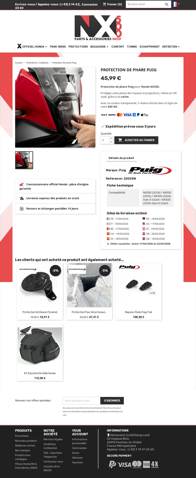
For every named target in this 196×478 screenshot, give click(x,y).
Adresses (77, 457)
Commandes (79, 448)
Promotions (22, 436)
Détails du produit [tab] (121, 158)
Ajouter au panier (136, 140)
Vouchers (77, 462)
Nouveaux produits (26, 440)
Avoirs (75, 452)
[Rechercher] (148, 4)
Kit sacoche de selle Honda (40, 373)
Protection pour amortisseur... (89, 312)
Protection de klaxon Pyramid (40, 312)
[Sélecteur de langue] (176, 4)
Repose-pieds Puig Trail (138, 312)
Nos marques (22, 450)
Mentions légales (53, 439)
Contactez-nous (53, 461)
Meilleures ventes (25, 445)
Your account (80, 432)
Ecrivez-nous (25, 4)
